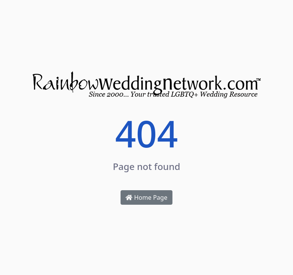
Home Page (146, 197)
